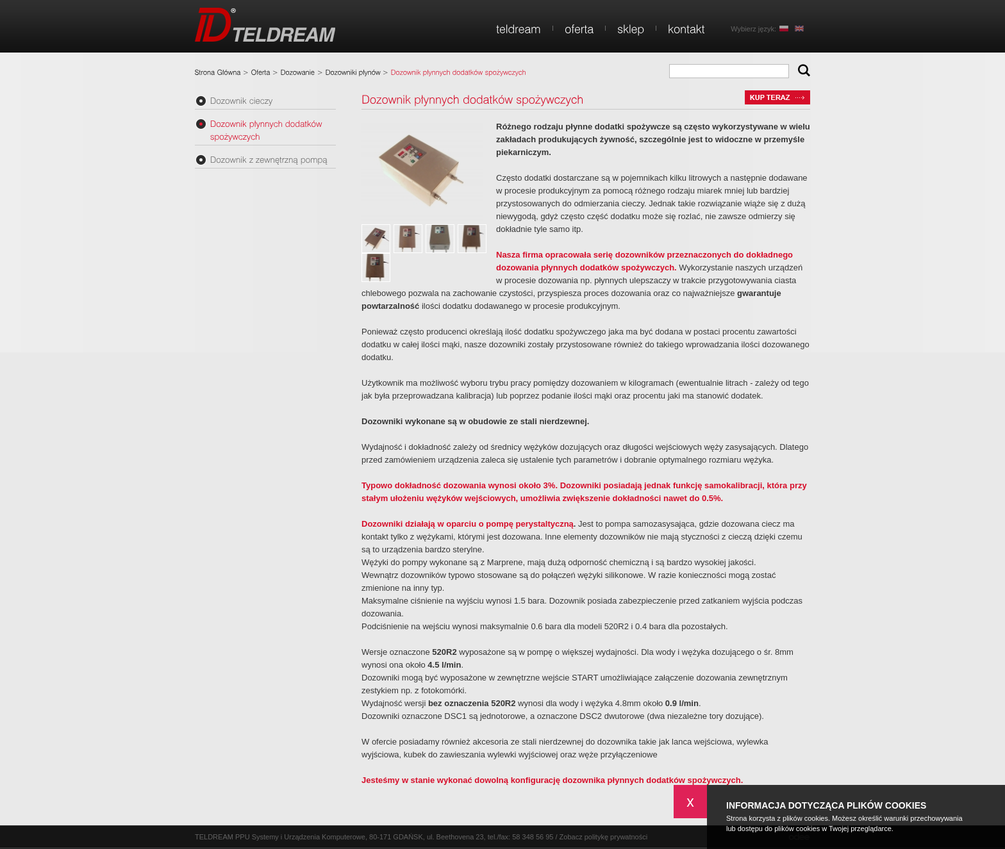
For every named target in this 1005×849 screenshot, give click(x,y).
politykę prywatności (616, 837)
